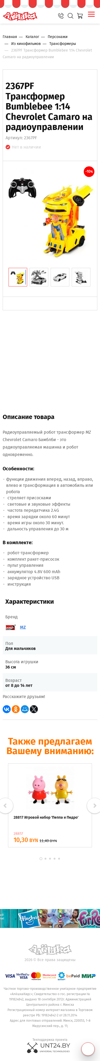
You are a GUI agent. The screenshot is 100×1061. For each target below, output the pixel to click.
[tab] (18, 277)
